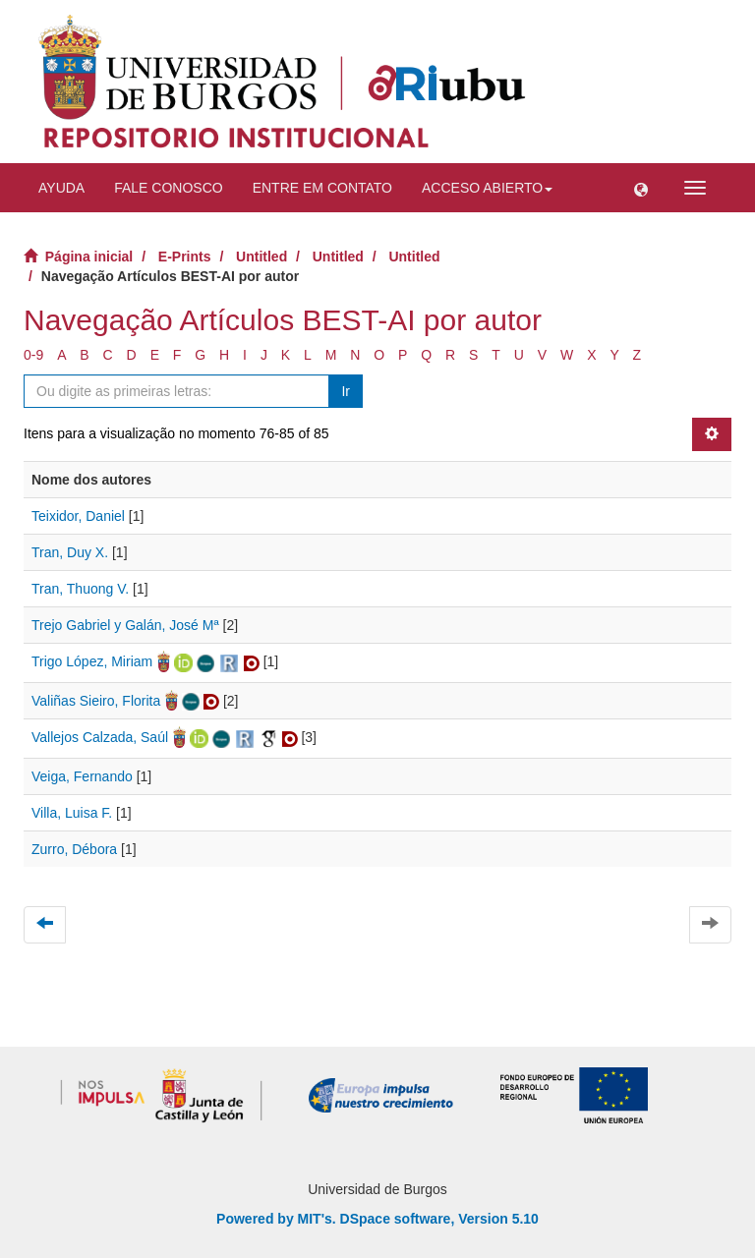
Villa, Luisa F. (71, 813)
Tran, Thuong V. (80, 589)
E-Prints (184, 256)
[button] (641, 187)
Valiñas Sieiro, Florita (95, 701)
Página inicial (89, 256)
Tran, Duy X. (69, 552)
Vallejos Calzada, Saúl (99, 737)
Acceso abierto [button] (487, 188)
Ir (345, 391)
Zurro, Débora (74, 849)
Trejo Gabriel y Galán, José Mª (125, 625)
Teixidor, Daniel (78, 516)
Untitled (261, 256)
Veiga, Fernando (82, 776)
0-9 (33, 355)
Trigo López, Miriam (91, 661)
